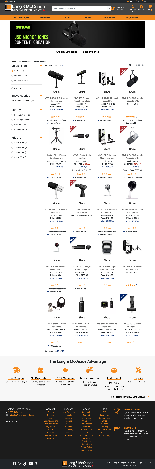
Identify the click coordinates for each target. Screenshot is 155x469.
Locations (104, 415)
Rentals (68, 415)
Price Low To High (20, 115)
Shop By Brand (104, 429)
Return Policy (86, 447)
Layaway (69, 432)
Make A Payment (50, 424)
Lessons (68, 418)
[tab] (66, 52)
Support (68, 427)
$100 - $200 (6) (19, 142)
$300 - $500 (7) (19, 152)
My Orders (50, 427)
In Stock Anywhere (20, 80)
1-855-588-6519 (14, 412)
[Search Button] (109, 8)
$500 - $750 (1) (19, 157)
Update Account (51, 421)
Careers (104, 424)
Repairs (68, 421)
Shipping (68, 435)
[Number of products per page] (132, 65)
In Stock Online (19, 76)
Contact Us (10, 1)
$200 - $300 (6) (19, 147)
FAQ (104, 412)
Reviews (104, 432)
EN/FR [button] (145, 1)
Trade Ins (69, 424)
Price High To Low (20, 120)
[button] (149, 8)
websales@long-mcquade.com (20, 415)
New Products (18, 124)
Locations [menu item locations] (66, 17)
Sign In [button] (130, 1)
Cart (50, 418)
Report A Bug (104, 435)
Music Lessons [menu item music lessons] (110, 17)
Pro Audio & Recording (23, 101)
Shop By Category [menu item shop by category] (21, 17)
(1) (137, 116)
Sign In (51, 412)
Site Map (104, 427)
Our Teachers (86, 450)
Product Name (19, 129)
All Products (17, 71)
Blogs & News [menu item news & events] (132, 17)
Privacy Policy (87, 444)
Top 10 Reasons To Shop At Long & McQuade (128, 396)
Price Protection (86, 435)
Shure (13, 62)
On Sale (16, 88)
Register (50, 415)
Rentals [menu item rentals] (88, 17)
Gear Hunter (45, 17)
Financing (68, 429)
